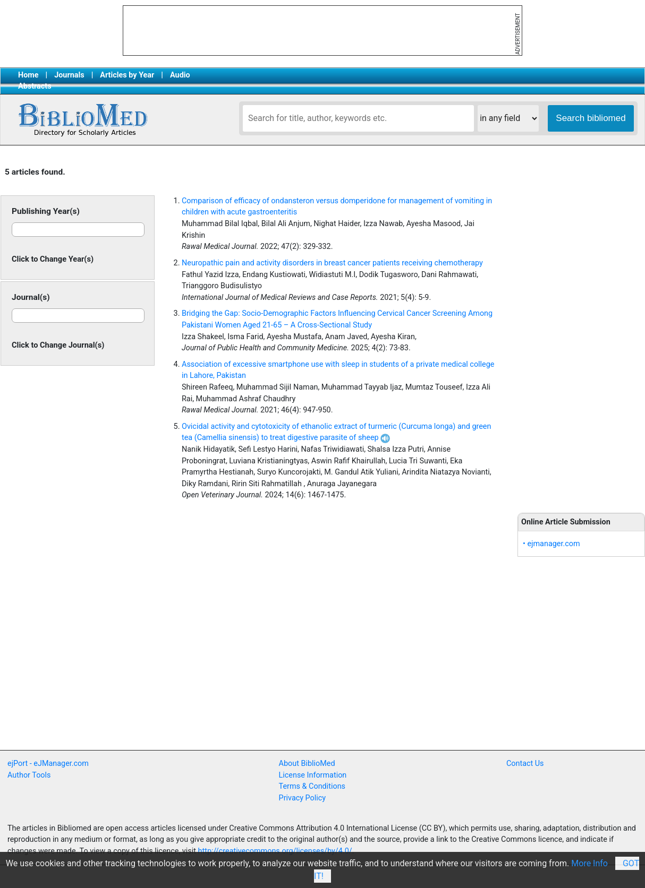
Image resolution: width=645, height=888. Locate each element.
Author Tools (28, 775)
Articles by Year (127, 75)
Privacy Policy (302, 798)
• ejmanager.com (551, 543)
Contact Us (525, 763)
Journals (69, 75)
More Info (589, 863)
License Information (313, 775)
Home (28, 75)
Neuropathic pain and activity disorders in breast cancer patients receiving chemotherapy (332, 263)
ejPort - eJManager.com (48, 763)
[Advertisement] (581, 330)
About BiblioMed (307, 763)
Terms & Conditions (312, 786)
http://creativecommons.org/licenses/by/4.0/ (275, 851)
